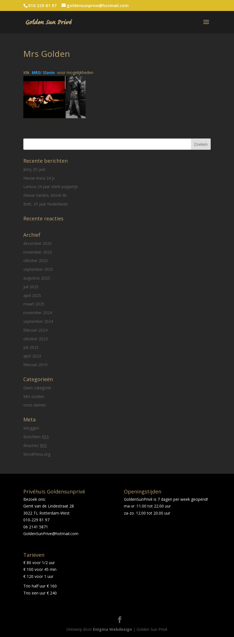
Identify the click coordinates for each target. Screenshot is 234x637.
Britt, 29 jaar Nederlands (45, 204)
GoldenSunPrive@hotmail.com (50, 533)
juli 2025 (30, 286)
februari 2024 (35, 330)
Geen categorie (37, 387)
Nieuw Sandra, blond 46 (45, 195)
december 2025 (37, 243)
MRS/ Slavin (44, 72)
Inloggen (31, 428)
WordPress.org (36, 454)
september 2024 (38, 321)
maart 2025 (33, 304)
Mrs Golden (33, 396)
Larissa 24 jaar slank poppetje (50, 186)
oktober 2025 (35, 260)
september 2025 (38, 269)
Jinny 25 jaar (34, 169)
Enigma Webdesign (112, 629)
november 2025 (37, 252)
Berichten (36, 436)
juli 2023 (30, 347)
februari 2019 (35, 364)
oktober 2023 (35, 338)
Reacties (35, 445)
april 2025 (32, 295)
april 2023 (32, 356)
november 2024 (37, 312)
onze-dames (34, 405)
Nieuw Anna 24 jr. (39, 178)
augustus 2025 (36, 278)
